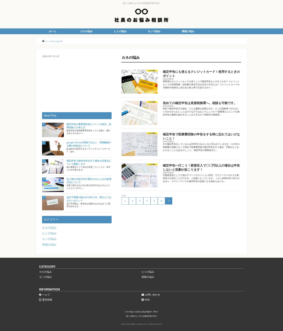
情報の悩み (188, 31)
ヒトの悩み (120, 31)
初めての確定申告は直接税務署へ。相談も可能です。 (200, 103)
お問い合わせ (151, 294)
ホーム (52, 31)
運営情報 (45, 299)
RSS (146, 299)
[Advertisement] (77, 83)
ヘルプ (44, 294)
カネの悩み (86, 31)
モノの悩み (154, 31)
